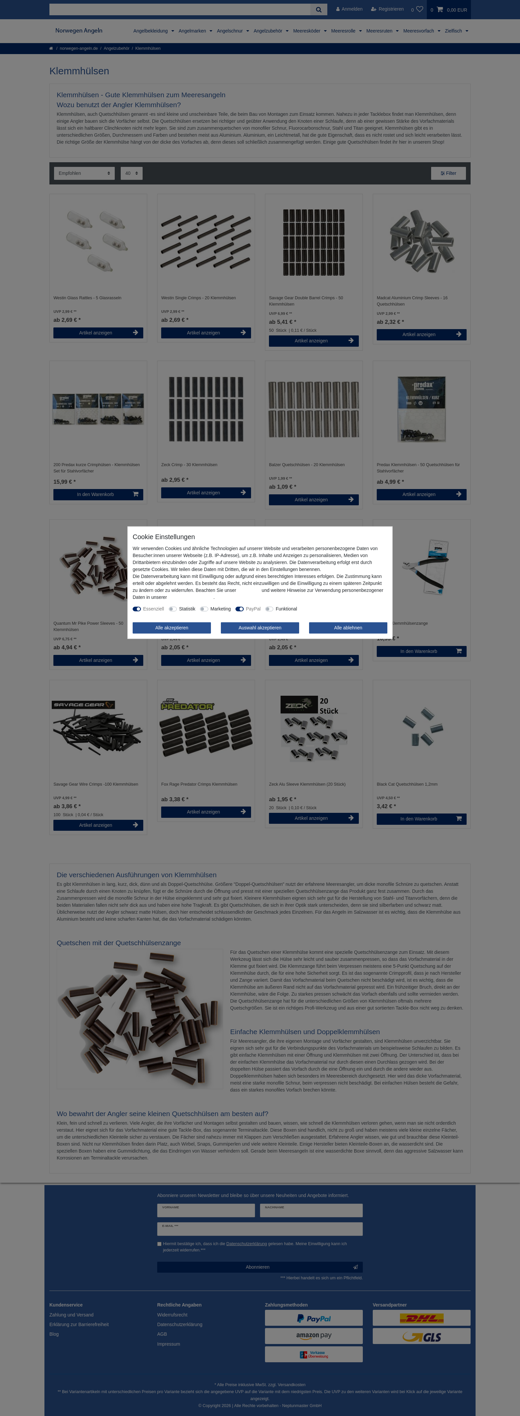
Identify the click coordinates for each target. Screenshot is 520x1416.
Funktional (286, 608)
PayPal (253, 608)
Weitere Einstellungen (324, 608)
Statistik (187, 608)
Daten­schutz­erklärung (190, 597)
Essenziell (153, 608)
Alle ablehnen (348, 627)
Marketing (221, 608)
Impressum (248, 590)
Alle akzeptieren (171, 627)
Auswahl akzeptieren (259, 627)
